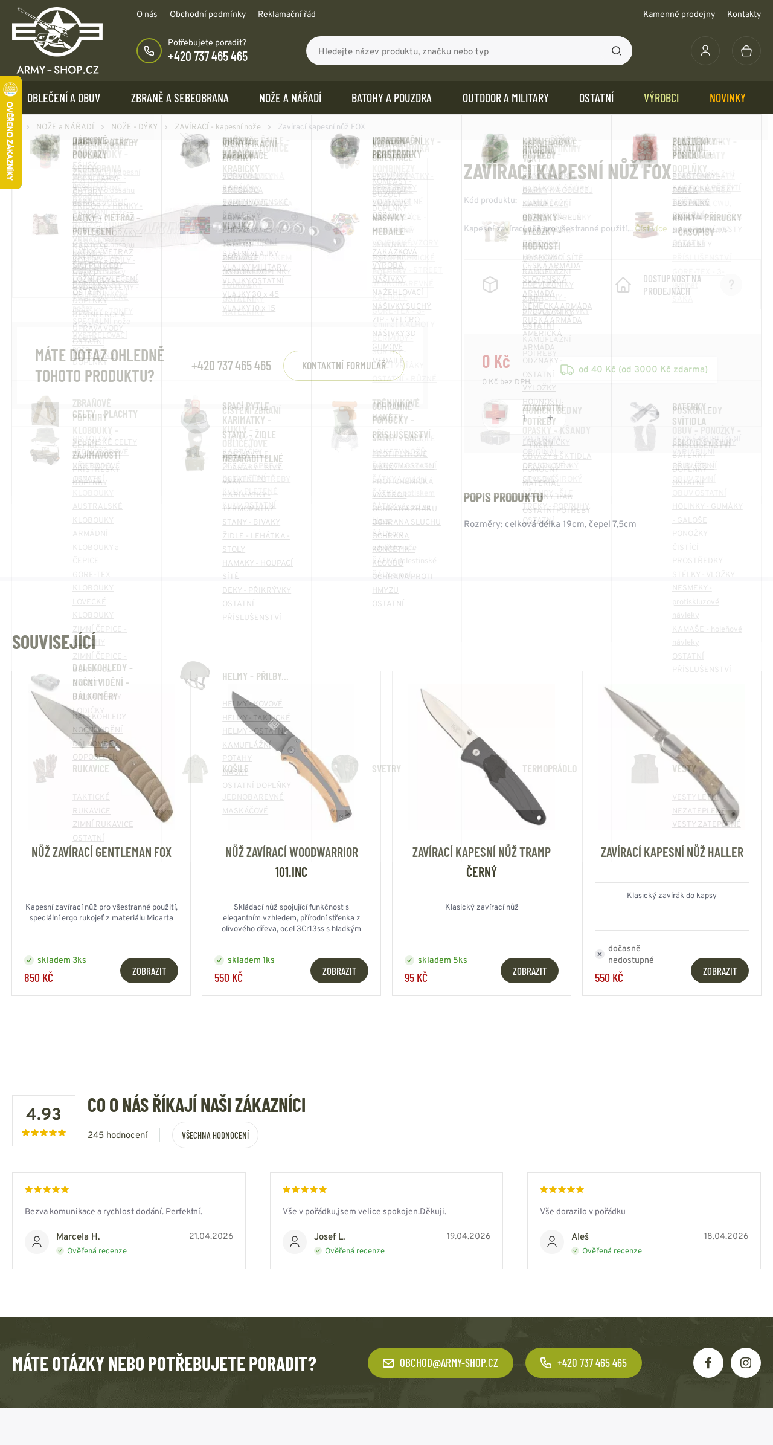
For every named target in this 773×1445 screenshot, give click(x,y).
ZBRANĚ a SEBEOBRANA (180, 97)
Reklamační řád (287, 14)
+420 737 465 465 (208, 55)
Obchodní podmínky (208, 14)
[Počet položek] (524, 429)
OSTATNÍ (596, 97)
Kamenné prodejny (679, 14)
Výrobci (661, 97)
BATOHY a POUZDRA (391, 97)
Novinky (728, 97)
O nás (147, 14)
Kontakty (744, 14)
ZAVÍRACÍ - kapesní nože (218, 127)
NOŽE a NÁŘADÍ (290, 97)
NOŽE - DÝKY (134, 127)
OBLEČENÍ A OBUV (63, 97)
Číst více (651, 228)
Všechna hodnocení (215, 1147)
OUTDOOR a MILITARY (506, 97)
